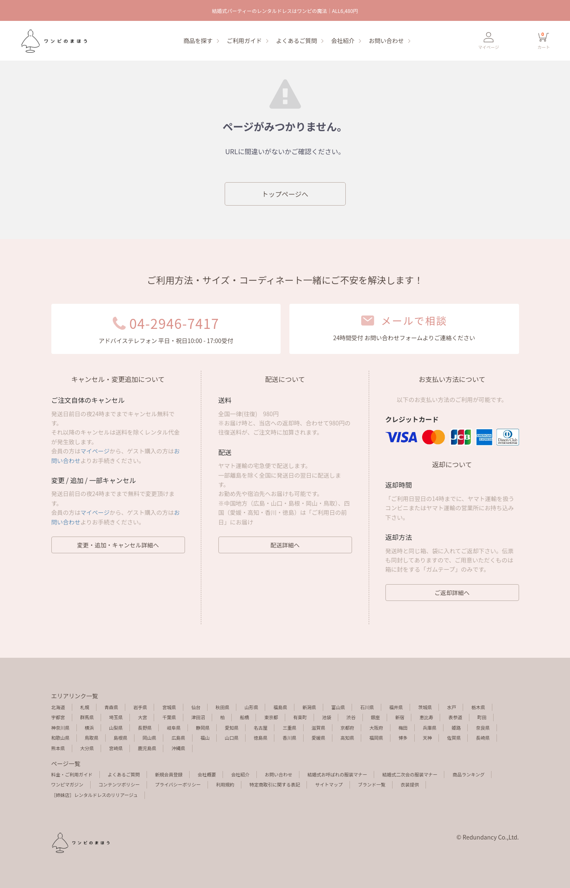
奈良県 (483, 727)
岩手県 (140, 707)
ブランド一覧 (371, 784)
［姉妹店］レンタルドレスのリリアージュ (94, 794)
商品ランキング (469, 774)
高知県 (347, 737)
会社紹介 (343, 40)
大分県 (87, 748)
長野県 (145, 727)
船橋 (244, 717)
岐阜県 (174, 727)
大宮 (142, 717)
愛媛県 (318, 737)
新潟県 (309, 707)
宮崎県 (116, 748)
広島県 (178, 737)
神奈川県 (60, 727)
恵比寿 (426, 717)
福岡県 (376, 737)
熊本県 (58, 748)
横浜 (89, 727)
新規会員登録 (168, 774)
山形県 (251, 707)
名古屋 (260, 727)
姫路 (456, 727)
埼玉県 (116, 717)
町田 (481, 717)
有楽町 (300, 717)
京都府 (347, 727)
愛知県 (231, 727)
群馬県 (87, 717)
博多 (403, 737)
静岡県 (203, 727)
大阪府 (376, 727)
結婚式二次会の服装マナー (409, 774)
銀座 (375, 717)
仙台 (195, 707)
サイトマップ (329, 784)
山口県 (231, 737)
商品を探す (198, 40)
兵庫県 (429, 727)
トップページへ (285, 194)
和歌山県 (60, 737)
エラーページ (53, 41)
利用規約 (225, 784)
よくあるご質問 (296, 40)
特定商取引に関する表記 (274, 784)
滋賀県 (318, 727)
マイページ (95, 451)
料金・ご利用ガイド (72, 774)
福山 (205, 737)
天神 (427, 737)
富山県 (338, 707)
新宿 (399, 717)
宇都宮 (58, 717)
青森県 (111, 707)
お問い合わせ (386, 40)
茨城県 (425, 707)
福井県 (396, 707)
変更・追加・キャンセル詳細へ (118, 545)
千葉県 (169, 717)
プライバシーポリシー (178, 784)
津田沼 (198, 717)
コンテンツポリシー (119, 784)
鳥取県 (92, 737)
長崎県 (483, 737)
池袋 (326, 717)
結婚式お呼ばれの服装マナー (337, 774)
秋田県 (222, 707)
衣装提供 (409, 784)
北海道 (58, 707)
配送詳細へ (285, 545)
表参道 (455, 717)
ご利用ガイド (244, 40)
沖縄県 (178, 748)
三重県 (289, 727)
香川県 (289, 737)
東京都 (271, 717)
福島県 (280, 707)
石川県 (367, 707)
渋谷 (351, 717)
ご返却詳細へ (452, 592)
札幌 (84, 707)
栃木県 (478, 707)
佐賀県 (454, 737)
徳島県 (260, 737)
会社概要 (207, 774)
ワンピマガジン (67, 784)
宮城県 (169, 707)
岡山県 (149, 737)
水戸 (451, 707)
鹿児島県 (147, 748)
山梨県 (116, 727)
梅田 (403, 727)
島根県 (120, 737)
